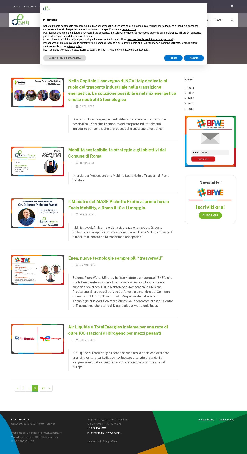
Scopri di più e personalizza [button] (65, 58)
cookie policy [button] (129, 29)
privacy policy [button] (74, 46)
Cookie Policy (226, 419)
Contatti (30, 6)
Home (16, 6)
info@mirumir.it (95, 432)
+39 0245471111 (96, 428)
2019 (190, 108)
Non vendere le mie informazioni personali (150, 39)
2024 (191, 87)
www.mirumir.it (114, 432)
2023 (191, 92)
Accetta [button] (193, 58)
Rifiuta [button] (173, 58)
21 (43, 388)
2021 (190, 103)
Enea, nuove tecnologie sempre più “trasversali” (115, 258)
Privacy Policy (206, 419)
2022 (191, 98)
